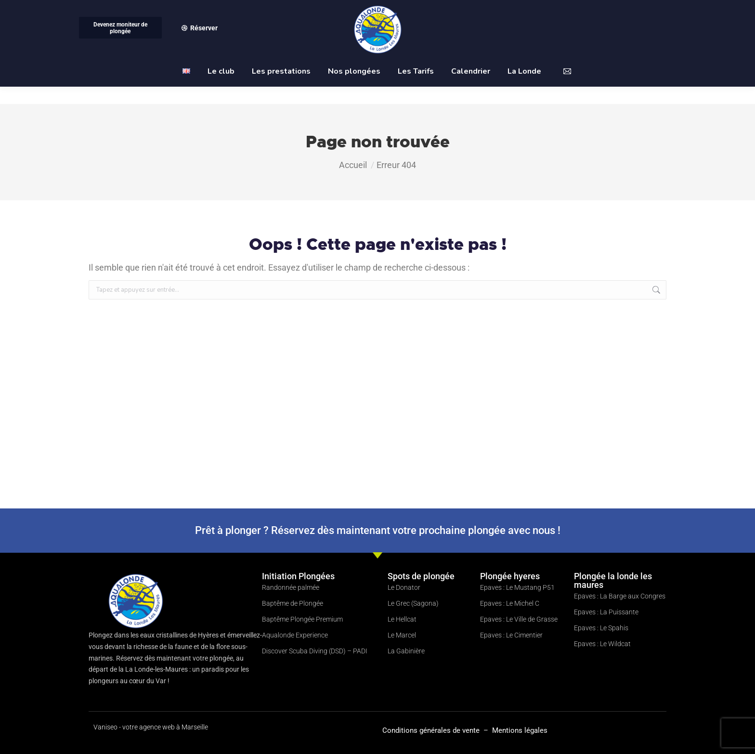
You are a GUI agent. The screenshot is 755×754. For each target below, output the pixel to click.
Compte (544, 8)
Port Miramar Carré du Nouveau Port (246, 8)
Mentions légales (519, 730)
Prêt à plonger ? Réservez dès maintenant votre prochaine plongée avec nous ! (377, 530)
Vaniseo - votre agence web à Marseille (150, 727)
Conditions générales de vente (432, 730)
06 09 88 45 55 (108, 9)
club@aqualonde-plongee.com (618, 8)
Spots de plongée (421, 576)
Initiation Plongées (298, 576)
